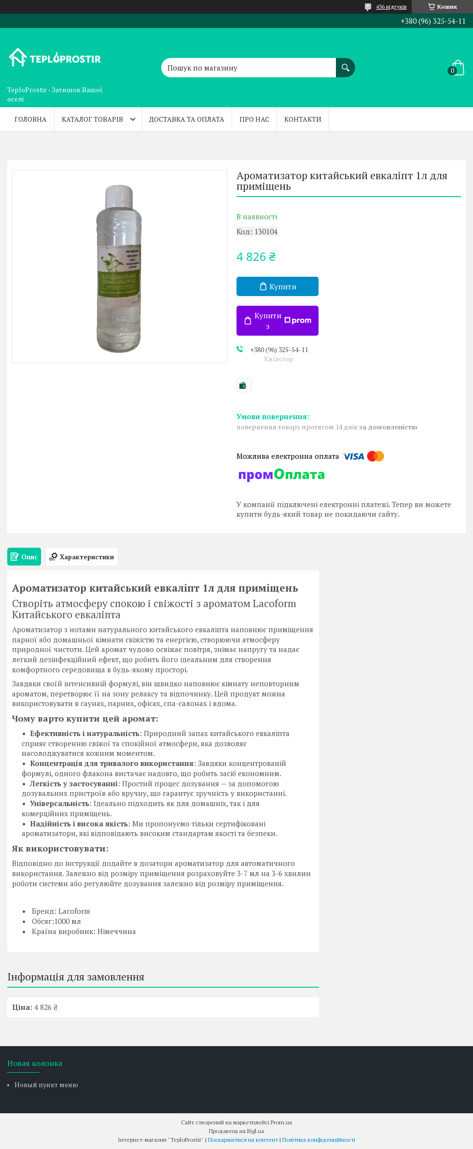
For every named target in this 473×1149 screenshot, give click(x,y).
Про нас (254, 119)
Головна (30, 119)
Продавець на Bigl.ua (236, 1131)
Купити (282, 286)
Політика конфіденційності (318, 1139)
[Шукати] (345, 62)
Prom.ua (281, 1122)
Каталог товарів (92, 119)
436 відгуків (391, 6)
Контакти (302, 119)
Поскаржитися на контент (243, 1139)
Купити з (282, 320)
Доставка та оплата (186, 119)
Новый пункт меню (46, 1084)
